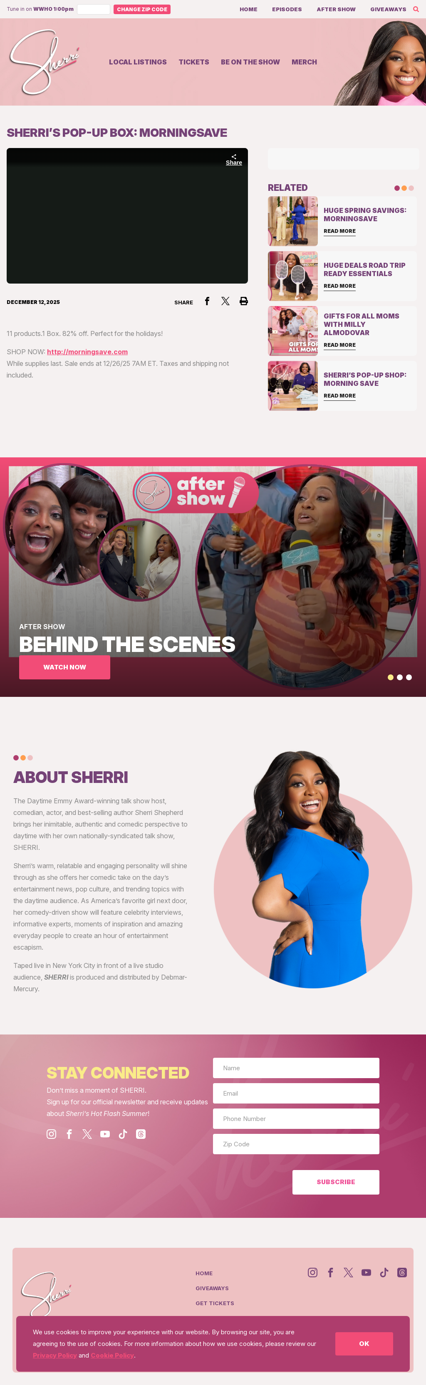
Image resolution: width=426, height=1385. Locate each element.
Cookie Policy (112, 1355)
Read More (340, 231)
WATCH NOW (64, 667)
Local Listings (138, 62)
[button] (391, 677)
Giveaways (388, 9)
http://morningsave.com (87, 352)
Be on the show (250, 62)
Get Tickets (215, 1303)
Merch (304, 62)
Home (249, 9)
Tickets (193, 62)
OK (364, 1344)
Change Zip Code (142, 9)
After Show (336, 9)
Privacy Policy (55, 1355)
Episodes (287, 9)
